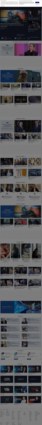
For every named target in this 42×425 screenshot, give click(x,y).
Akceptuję (37, 2)
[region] (21, 3)
